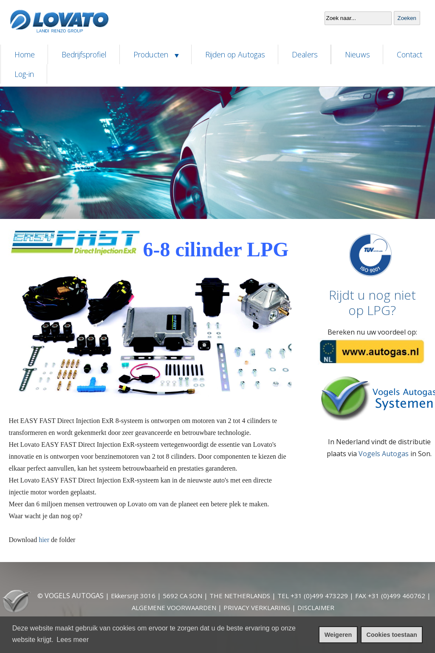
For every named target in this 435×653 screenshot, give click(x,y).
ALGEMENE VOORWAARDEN (174, 607)
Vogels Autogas (384, 453)
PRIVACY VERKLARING (256, 607)
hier (44, 539)
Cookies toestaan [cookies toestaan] (392, 634)
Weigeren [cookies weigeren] (338, 634)
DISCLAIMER (315, 607)
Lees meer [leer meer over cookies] (72, 639)
